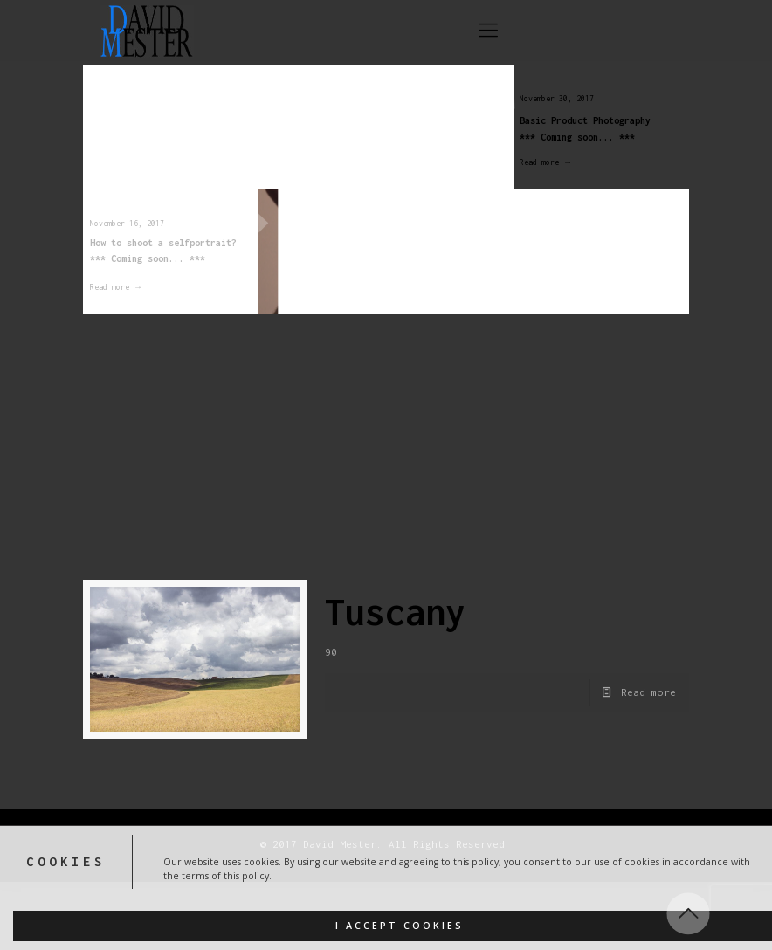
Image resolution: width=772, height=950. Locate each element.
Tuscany (395, 611)
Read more (648, 692)
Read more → (537, 162)
